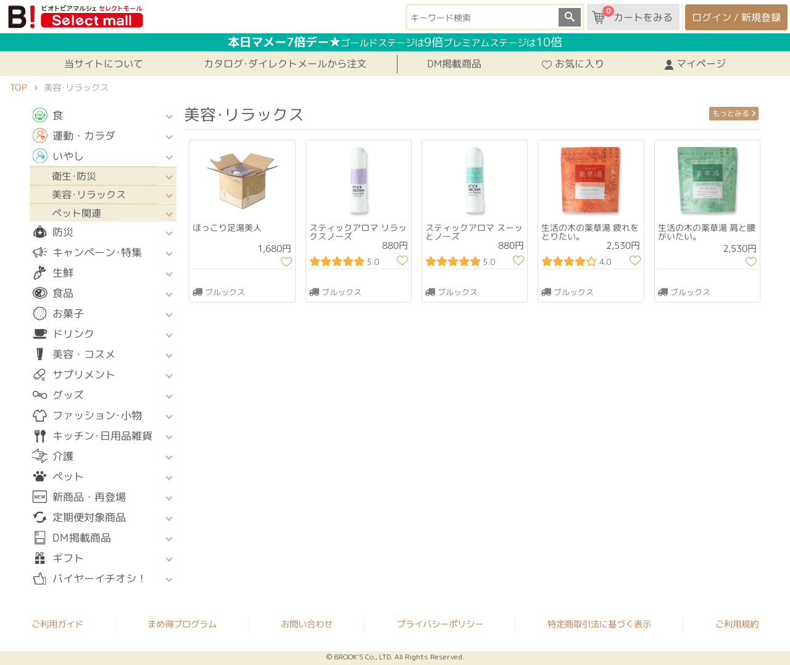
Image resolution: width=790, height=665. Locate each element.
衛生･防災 (74, 176)
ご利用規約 (737, 625)
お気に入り (573, 63)
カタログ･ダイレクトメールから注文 (285, 63)
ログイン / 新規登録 (736, 17)
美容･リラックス (89, 194)
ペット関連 (76, 213)
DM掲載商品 (454, 63)
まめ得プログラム (182, 624)
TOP (18, 88)
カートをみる (632, 15)
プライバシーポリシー (440, 624)
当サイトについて (103, 63)
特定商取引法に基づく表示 (599, 625)
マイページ (695, 63)
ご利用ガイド (57, 624)
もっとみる (733, 113)
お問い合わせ (307, 624)
